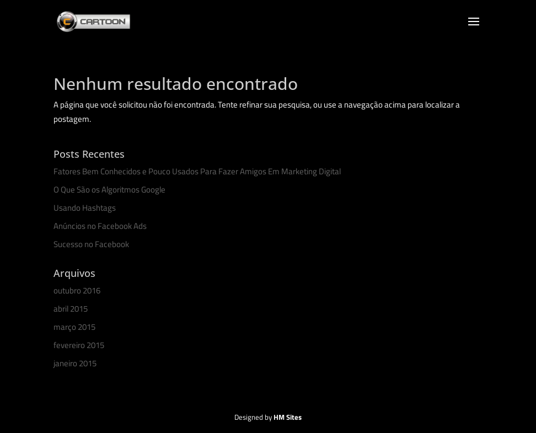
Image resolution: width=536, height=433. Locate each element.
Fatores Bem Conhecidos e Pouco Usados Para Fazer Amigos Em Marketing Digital (197, 171)
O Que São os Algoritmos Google (109, 189)
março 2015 (74, 326)
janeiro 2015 (75, 363)
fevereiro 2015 (78, 345)
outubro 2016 (76, 290)
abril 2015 (70, 308)
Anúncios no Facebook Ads (100, 226)
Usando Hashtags (84, 207)
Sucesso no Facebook (91, 244)
